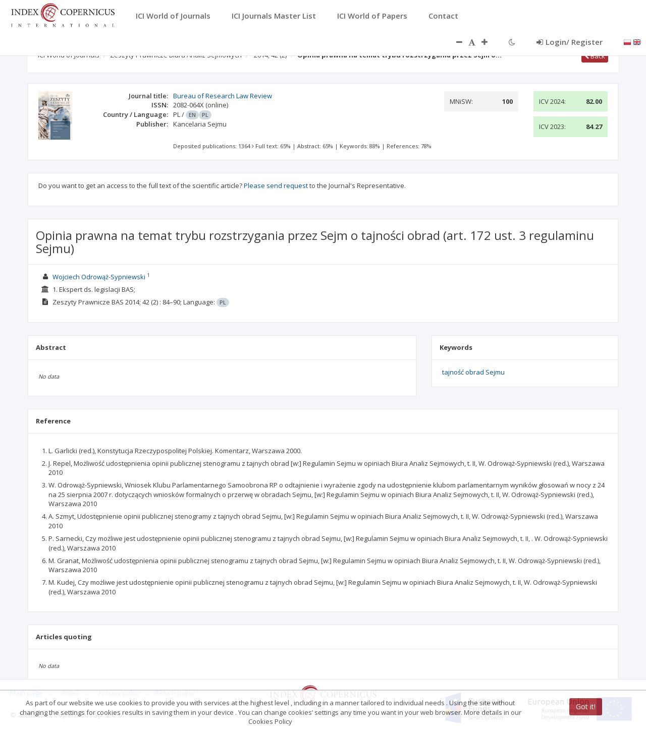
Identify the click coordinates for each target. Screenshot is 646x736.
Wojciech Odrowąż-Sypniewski (98, 276)
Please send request (276, 185)
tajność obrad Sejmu (473, 372)
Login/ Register (569, 42)
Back (594, 55)
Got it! (586, 706)
